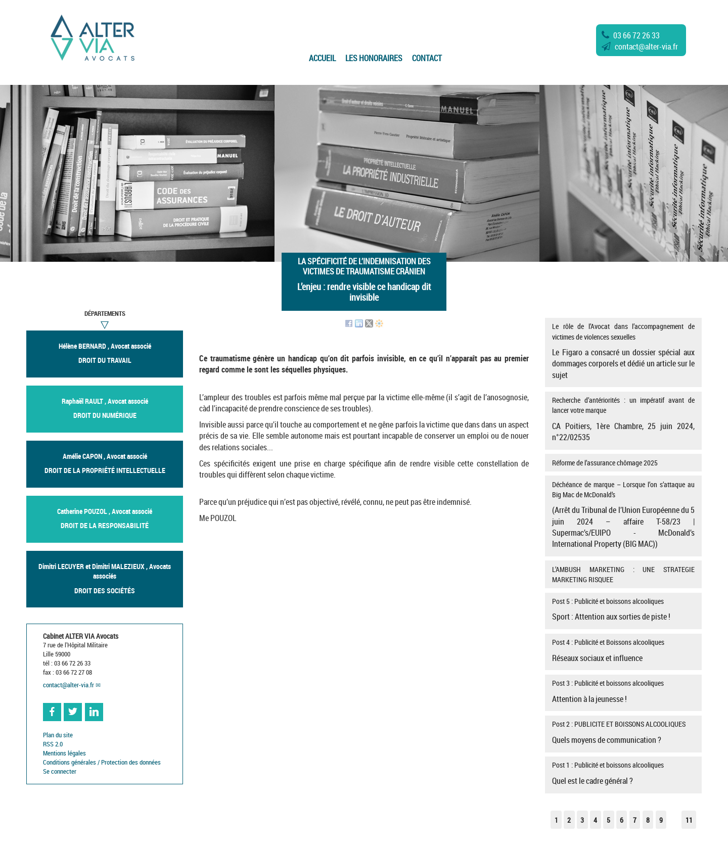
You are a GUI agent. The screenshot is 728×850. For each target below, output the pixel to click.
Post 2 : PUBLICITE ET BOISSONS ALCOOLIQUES (623, 732)
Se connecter (59, 771)
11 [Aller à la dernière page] (689, 820)
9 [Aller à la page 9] (661, 820)
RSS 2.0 (53, 744)
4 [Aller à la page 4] (595, 820)
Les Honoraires (373, 58)
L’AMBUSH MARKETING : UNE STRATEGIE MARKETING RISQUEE (623, 574)
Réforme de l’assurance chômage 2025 (605, 462)
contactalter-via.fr (640, 46)
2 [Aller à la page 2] (569, 820)
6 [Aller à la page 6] (621, 820)
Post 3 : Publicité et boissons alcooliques (623, 691)
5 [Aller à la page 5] (608, 820)
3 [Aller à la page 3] (582, 820)
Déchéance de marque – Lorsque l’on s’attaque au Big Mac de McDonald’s (623, 515)
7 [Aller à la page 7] (634, 820)
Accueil (322, 58)
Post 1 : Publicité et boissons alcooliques (623, 773)
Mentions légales (64, 753)
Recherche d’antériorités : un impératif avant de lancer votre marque (623, 419)
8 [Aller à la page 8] (648, 820)
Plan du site (58, 735)
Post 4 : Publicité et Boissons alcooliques (623, 650)
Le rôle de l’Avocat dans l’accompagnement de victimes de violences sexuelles (623, 350)
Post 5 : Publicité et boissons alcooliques (623, 609)
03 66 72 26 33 (631, 35)
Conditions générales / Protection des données (102, 762)
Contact (427, 58)
